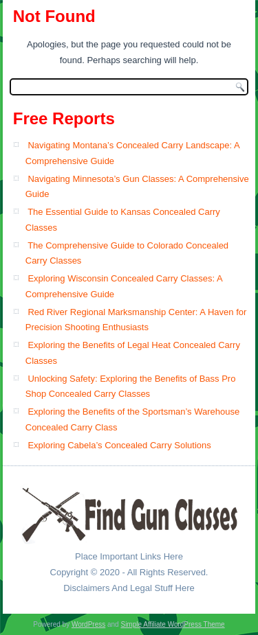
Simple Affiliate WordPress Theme (172, 624)
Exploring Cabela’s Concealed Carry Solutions (119, 445)
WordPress (88, 624)
